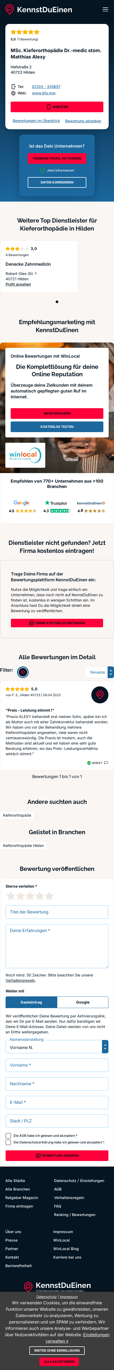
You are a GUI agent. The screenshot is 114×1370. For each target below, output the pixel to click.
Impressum (63, 1231)
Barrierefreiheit (18, 1265)
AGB (22, 1136)
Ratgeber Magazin (21, 1197)
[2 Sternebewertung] (20, 896)
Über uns (13, 1231)
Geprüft (97, 763)
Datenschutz (65, 1180)
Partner (11, 1248)
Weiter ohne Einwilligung (57, 1350)
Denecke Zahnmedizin (28, 264)
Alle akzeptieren (59, 1362)
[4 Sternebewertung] (39, 896)
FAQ (57, 1206)
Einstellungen (92, 1180)
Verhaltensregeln (20, 980)
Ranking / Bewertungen (74, 1214)
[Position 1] (57, 301)
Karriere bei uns (67, 1257)
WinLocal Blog (66, 1248)
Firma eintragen (19, 1206)
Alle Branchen (17, 1189)
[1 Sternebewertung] (11, 896)
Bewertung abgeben (83, 121)
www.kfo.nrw (44, 93)
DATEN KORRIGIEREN (57, 182)
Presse (11, 1240)
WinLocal (61, 1240)
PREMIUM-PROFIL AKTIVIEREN (57, 158)
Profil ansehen (26, 284)
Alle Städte (15, 1180)
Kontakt (12, 1257)
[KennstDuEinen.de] (38, 9)
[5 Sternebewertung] (49, 896)
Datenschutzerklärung (36, 1142)
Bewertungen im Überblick (36, 120)
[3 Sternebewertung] (30, 896)
